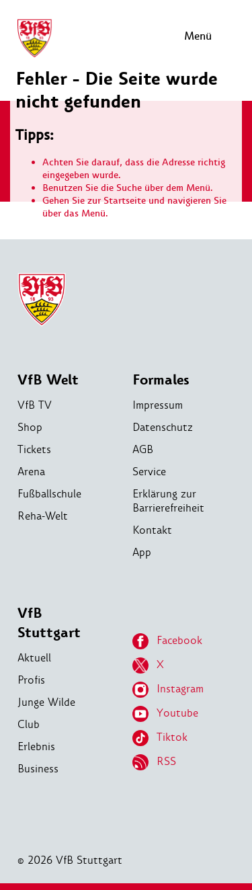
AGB (142, 449)
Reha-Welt (42, 516)
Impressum (157, 405)
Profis (31, 680)
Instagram (168, 690)
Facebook (167, 641)
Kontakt (152, 530)
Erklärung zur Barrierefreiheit (168, 501)
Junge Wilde (46, 702)
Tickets (34, 449)
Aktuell (34, 658)
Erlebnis (36, 746)
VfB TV (34, 405)
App (141, 552)
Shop (29, 427)
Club (28, 724)
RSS (154, 762)
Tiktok (159, 738)
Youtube (165, 714)
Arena (31, 471)
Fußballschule (49, 494)
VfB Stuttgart (49, 623)
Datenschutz (162, 427)
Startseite (124, 200)
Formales (161, 380)
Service (149, 471)
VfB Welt (48, 380)
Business (37, 769)
